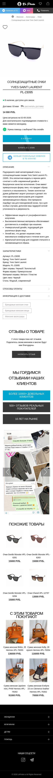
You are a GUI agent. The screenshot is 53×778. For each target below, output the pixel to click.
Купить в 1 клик (26, 148)
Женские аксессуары (14, 316)
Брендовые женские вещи (17, 310)
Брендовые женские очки (16, 305)
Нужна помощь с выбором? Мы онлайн (23, 129)
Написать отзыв (26, 354)
